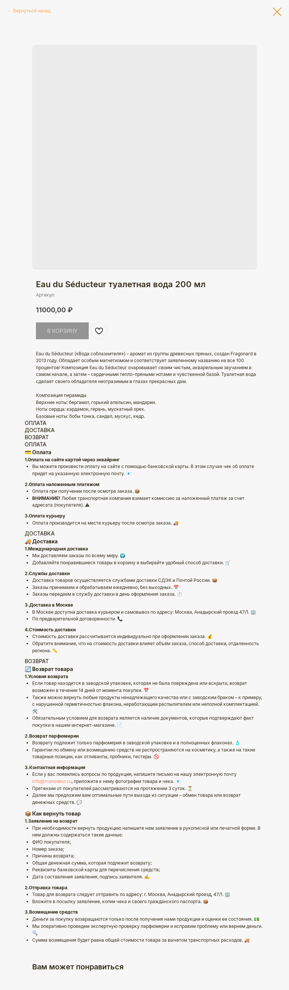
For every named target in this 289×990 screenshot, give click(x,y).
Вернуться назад (32, 10)
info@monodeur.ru (52, 781)
